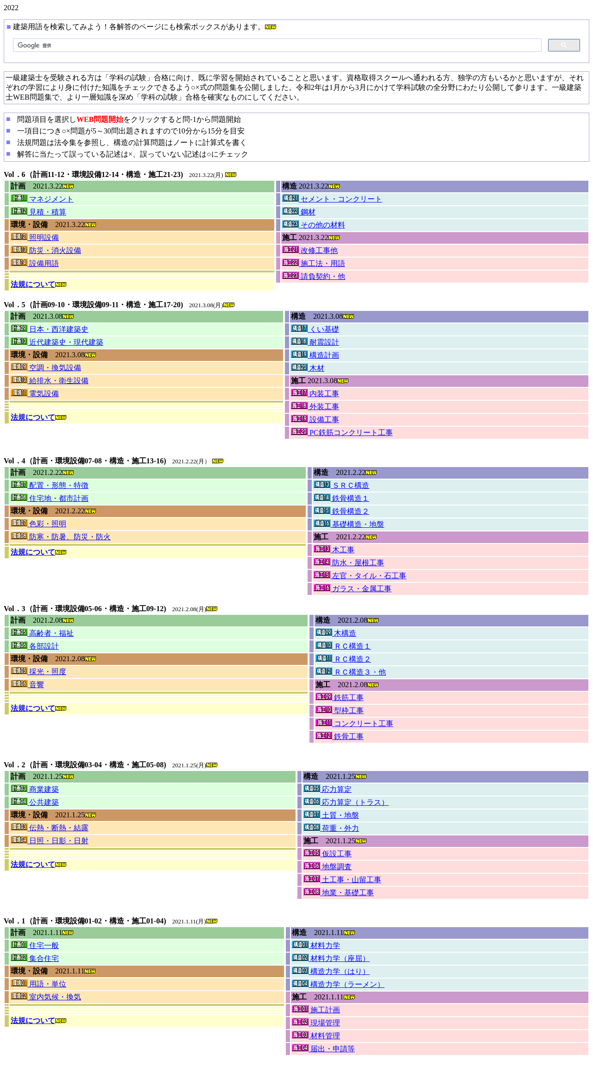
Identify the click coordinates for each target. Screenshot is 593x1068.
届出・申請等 (323, 1049)
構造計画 (315, 355)
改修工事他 (310, 250)
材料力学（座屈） (331, 958)
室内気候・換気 (46, 997)
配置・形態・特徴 (49, 485)
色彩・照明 (38, 524)
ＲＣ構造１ (343, 646)
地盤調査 (327, 867)
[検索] (276, 45)
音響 (27, 685)
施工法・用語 (313, 263)
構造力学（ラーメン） (338, 984)
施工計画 (316, 1010)
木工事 (334, 550)
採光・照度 (38, 672)
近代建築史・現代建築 (57, 342)
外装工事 (315, 407)
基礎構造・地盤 (349, 524)
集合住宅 (35, 958)
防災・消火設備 (46, 250)
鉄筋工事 (339, 697)
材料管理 (316, 1036)
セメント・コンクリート (332, 199)
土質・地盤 (331, 815)
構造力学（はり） (331, 971)
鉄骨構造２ (341, 511)
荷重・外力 (331, 828)
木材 (307, 368)
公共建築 (35, 802)
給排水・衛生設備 (49, 381)
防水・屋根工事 (349, 563)
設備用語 (35, 263)
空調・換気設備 (46, 368)
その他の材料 (313, 225)
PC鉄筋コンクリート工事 (342, 432)
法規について (33, 284)
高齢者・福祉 (42, 633)
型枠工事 (339, 710)
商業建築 (35, 789)
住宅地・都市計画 (49, 498)
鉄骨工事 (339, 736)
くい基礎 (315, 329)
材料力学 (316, 945)
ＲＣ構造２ (343, 659)
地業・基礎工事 (338, 893)
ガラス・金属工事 (352, 589)
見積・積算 (38, 212)
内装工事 (315, 394)
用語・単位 (38, 984)
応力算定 (327, 789)
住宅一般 (35, 945)
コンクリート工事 (354, 723)
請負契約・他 (313, 276)
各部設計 (35, 646)
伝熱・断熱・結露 (49, 828)
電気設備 (35, 394)
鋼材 (298, 212)
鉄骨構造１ (341, 498)
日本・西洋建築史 (49, 329)
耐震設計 (315, 342)
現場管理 (316, 1023)
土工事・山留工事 (342, 880)
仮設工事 (327, 854)
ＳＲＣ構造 (341, 485)
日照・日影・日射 (49, 841)
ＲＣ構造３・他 (350, 672)
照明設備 (35, 237)
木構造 (335, 633)
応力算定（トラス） (346, 802)
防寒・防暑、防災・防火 (61, 537)
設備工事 (315, 419)
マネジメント (42, 199)
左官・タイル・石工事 (360, 576)
